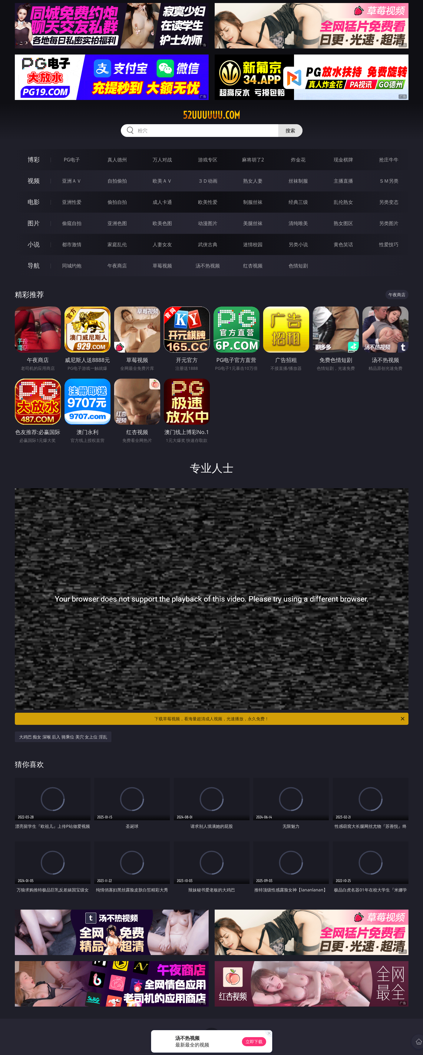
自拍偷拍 (117, 180)
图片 (34, 223)
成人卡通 (162, 202)
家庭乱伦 (117, 244)
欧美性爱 (207, 202)
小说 (34, 244)
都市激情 (71, 244)
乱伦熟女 (343, 202)
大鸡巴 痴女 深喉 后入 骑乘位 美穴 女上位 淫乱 (63, 737)
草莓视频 (162, 265)
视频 (34, 181)
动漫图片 (207, 223)
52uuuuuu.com (211, 115)
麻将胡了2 (253, 159)
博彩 (34, 159)
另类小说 (298, 244)
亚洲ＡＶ (71, 180)
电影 (34, 202)
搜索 (290, 130)
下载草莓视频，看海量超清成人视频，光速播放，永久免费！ (279, 718)
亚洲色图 (117, 223)
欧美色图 (162, 223)
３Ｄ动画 (207, 180)
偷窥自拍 (71, 223)
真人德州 (117, 159)
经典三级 (298, 202)
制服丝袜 (253, 202)
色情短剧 (298, 265)
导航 (34, 265)
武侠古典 (207, 244)
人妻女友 (162, 244)
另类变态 (388, 202)
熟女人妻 (253, 180)
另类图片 (388, 223)
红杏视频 (253, 265)
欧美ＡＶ (162, 180)
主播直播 (343, 180)
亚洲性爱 (71, 202)
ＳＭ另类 (388, 180)
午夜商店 (117, 265)
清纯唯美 (298, 223)
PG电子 (72, 159)
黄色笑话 (343, 244)
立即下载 (254, 1041)
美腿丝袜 (253, 223)
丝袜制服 (298, 180)
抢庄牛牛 (388, 159)
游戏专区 (207, 159)
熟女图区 (343, 223)
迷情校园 (253, 244)
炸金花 (298, 159)
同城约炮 (71, 265)
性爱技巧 (388, 244)
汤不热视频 (208, 265)
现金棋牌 (343, 159)
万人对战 (162, 159)
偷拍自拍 (117, 202)
